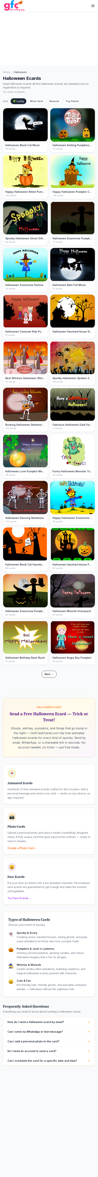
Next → (49, 674)
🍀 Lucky (18, 101)
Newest (54, 101)
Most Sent (36, 101)
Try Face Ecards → (19, 898)
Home (6, 72)
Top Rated (72, 101)
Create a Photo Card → (22, 848)
